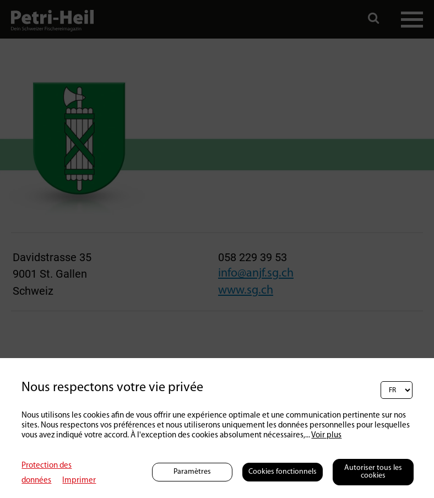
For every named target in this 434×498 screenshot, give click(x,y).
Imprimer (79, 481)
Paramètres (192, 472)
